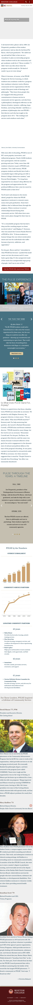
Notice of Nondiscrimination (16, 1000)
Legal (16, 997)
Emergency (23, 997)
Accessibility (10, 997)
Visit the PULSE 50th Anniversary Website (16, 269)
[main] (16, 499)
